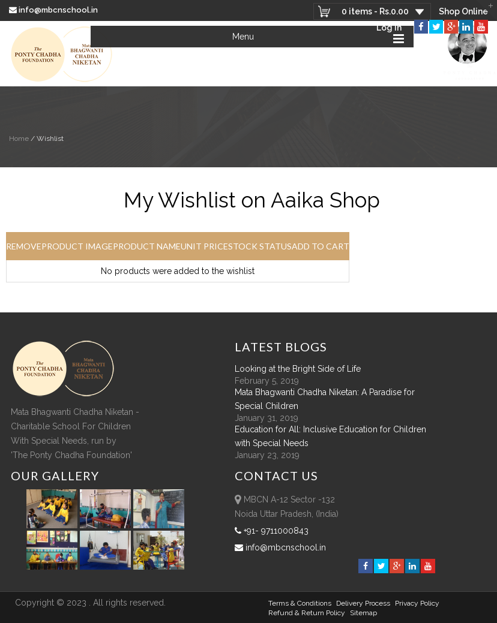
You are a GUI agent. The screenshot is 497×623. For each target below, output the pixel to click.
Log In (389, 27)
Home (19, 138)
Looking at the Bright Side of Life (298, 369)
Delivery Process (363, 603)
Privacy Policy (417, 603)
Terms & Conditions (299, 603)
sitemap (363, 613)
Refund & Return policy (306, 613)
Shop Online (463, 11)
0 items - (375, 11)
